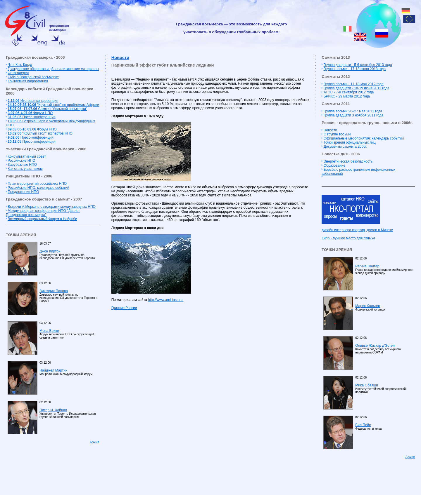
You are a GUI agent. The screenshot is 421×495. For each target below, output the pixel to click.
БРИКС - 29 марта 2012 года (347, 96)
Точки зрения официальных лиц (350, 142)
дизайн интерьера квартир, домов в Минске (357, 230)
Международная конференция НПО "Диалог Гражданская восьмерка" (43, 213)
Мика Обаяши (366, 385)
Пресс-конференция (31, 117)
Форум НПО (30, 113)
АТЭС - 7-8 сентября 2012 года (349, 92)
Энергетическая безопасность (348, 161)
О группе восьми (337, 134)
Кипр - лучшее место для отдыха (348, 238)
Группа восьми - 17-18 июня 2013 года (355, 69)
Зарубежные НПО (22, 165)
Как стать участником (25, 169)
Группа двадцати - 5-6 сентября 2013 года (358, 65)
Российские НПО (21, 160)
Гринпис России (124, 308)
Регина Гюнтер (367, 266)
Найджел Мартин (53, 370)
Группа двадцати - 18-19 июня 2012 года (356, 88)
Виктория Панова (53, 291)
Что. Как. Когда (20, 65)
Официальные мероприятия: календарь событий (364, 138)
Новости (120, 57)
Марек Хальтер (367, 306)
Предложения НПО (23, 192)
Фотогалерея (18, 73)
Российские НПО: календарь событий (38, 188)
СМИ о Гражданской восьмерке (33, 77)
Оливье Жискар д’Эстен (374, 346)
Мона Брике (49, 331)
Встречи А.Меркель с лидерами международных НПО (52, 207)
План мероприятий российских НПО (37, 184)
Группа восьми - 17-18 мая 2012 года (354, 84)
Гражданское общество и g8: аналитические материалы (53, 69)
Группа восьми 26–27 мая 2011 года (353, 111)
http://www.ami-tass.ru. (165, 300)
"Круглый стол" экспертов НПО (40, 133)
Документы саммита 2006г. (345, 146)
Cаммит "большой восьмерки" (47, 109)
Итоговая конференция (33, 101)
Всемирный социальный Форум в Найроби (42, 219)
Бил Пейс (363, 425)
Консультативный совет (27, 156)
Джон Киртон (50, 251)
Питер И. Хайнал (53, 410)
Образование (334, 165)
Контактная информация (28, 81)
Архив (94, 442)
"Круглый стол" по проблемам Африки (53, 105)
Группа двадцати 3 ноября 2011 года (353, 115)
